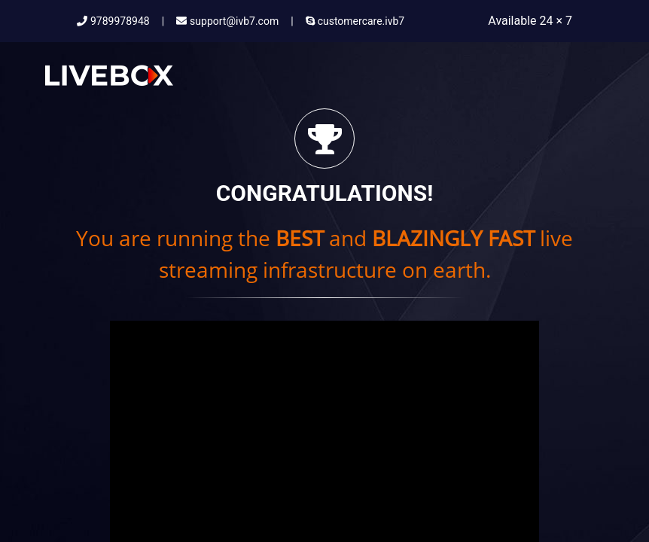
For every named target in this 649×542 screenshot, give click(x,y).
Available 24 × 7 (530, 21)
